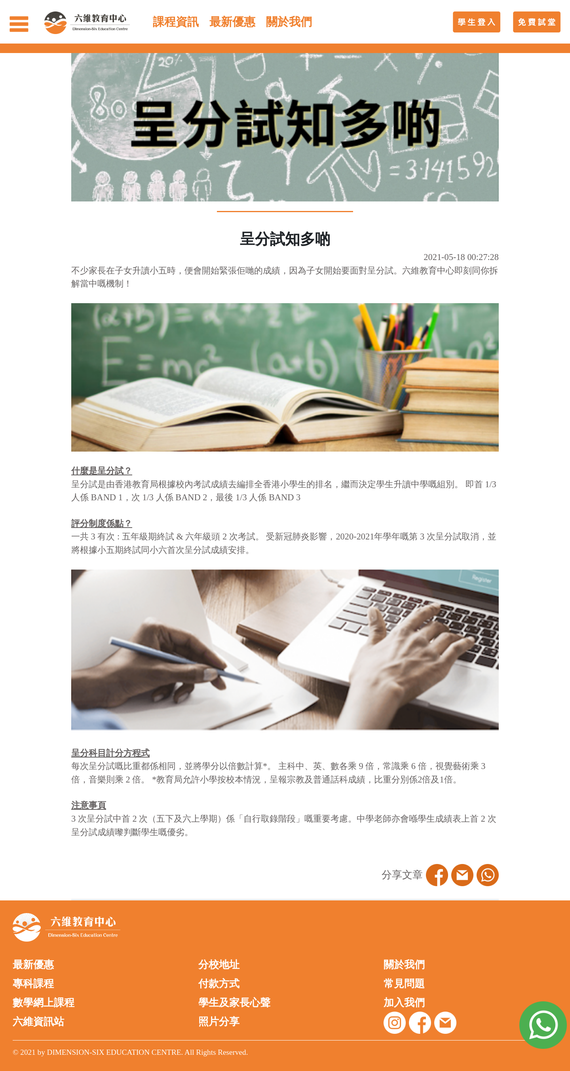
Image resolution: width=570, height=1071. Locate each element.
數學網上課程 (43, 1002)
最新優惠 (33, 964)
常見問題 (404, 983)
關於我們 (404, 964)
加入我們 (404, 1002)
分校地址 (218, 964)
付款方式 (218, 983)
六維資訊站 (38, 1021)
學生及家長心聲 (234, 1002)
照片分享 (218, 1021)
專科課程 (33, 983)
